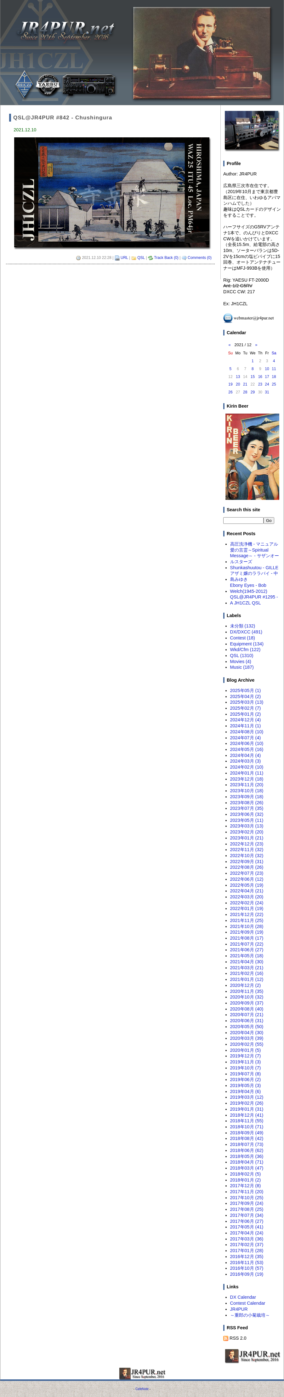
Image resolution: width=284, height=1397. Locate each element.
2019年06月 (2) (245, 1079)
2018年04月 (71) (247, 1162)
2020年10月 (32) (247, 996)
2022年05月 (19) (247, 885)
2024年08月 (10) (247, 731)
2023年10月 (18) (247, 790)
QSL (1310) (241, 655)
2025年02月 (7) (245, 708)
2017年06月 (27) (247, 1221)
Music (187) (242, 667)
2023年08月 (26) (247, 802)
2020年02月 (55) (247, 1044)
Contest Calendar (247, 1303)
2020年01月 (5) (245, 1050)
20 (238, 384)
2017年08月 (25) (247, 1209)
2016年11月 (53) (247, 1262)
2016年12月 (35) (247, 1256)
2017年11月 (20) (247, 1191)
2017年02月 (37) (247, 1244)
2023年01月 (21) (247, 837)
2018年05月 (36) (247, 1156)
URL (124, 257)
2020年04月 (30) (247, 1032)
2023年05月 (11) (247, 820)
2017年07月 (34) (247, 1215)
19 (230, 384)
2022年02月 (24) (247, 902)
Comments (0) (200, 257)
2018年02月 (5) (245, 1174)
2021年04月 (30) (247, 961)
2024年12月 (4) (245, 719)
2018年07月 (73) (247, 1144)
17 (267, 377)
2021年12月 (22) (247, 914)
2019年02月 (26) (247, 1103)
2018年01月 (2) (245, 1179)
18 (274, 377)
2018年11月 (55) (247, 1120)
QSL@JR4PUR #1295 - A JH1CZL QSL (254, 599)
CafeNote (142, 1389)
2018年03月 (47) (247, 1168)
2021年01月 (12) (247, 979)
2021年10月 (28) (247, 926)
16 (260, 377)
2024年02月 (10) (247, 767)
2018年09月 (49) (247, 1132)
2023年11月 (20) (247, 784)
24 (267, 384)
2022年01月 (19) (247, 908)
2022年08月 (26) (247, 867)
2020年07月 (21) (247, 1014)
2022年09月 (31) (247, 861)
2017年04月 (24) (247, 1232)
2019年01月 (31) (247, 1109)
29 (253, 392)
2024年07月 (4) (245, 737)
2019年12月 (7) (245, 1055)
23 (260, 384)
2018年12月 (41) (247, 1115)
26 (230, 392)
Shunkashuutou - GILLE (254, 567)
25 (274, 384)
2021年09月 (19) (247, 932)
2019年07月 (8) (245, 1073)
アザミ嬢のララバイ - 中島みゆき (254, 576)
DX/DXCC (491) (246, 631)
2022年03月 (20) (247, 896)
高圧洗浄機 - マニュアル (254, 544)
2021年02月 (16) (247, 973)
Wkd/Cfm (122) (245, 649)
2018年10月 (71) (247, 1126)
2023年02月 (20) (247, 831)
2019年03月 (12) (247, 1097)
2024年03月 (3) (245, 761)
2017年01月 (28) (247, 1250)
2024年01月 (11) (247, 773)
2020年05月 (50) (247, 1026)
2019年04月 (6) (245, 1091)
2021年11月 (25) (247, 920)
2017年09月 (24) (247, 1203)
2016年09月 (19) (247, 1274)
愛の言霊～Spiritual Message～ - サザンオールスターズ (254, 555)
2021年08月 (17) (247, 938)
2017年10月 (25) (247, 1197)
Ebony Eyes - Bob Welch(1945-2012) (248, 588)
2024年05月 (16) (247, 749)
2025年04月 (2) (245, 696)
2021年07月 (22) (247, 944)
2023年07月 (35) (247, 808)
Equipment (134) (247, 643)
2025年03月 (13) (247, 702)
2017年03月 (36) (247, 1238)
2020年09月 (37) (247, 1002)
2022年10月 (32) (247, 855)
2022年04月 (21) (247, 890)
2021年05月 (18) (247, 955)
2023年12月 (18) (247, 779)
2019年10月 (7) (245, 1067)
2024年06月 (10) (247, 743)
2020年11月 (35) (247, 991)
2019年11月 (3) (245, 1061)
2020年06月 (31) (247, 1020)
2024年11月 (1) (245, 725)
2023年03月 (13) (247, 825)
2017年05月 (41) (247, 1226)
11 (274, 369)
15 (253, 377)
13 (238, 377)
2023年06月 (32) (247, 814)
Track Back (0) (166, 257)
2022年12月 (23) (247, 843)
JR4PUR (239, 1309)
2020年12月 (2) (245, 985)
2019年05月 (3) (245, 1085)
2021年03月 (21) (247, 967)
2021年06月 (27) (247, 949)
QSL (141, 257)
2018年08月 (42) (247, 1138)
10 (267, 369)
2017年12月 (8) (245, 1185)
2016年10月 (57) (247, 1268)
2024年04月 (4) (245, 755)
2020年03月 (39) (247, 1038)
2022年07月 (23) (247, 873)
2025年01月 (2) (245, 714)
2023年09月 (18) (247, 796)
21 (245, 384)
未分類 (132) (242, 625)
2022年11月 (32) (247, 849)
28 (245, 392)
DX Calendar (243, 1297)
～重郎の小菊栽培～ (250, 1315)
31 (267, 392)
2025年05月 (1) (245, 690)
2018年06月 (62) (247, 1150)
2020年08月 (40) (247, 1008)
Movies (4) (240, 661)
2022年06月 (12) (247, 879)
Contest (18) (242, 637)
